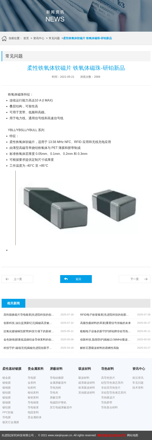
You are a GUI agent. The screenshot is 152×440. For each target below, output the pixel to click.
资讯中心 (38, 38)
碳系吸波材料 (86, 382)
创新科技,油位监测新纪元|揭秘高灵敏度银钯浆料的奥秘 (38, 323)
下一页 (134, 279)
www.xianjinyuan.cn (60, 435)
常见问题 (54, 38)
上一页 (18, 279)
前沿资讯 (137, 377)
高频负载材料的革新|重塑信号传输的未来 (105, 323)
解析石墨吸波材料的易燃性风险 (99, 347)
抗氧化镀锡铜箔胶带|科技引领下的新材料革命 (32, 331)
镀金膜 (6, 377)
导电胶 (32, 377)
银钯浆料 (33, 397)
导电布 (54, 392)
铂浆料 (32, 387)
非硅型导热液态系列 (113, 392)
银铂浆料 (33, 392)
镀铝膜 (6, 407)
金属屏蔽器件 (58, 382)
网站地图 (132, 435)
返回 (78, 279)
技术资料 (137, 387)
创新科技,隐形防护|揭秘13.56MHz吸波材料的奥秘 (110, 339)
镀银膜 (6, 382)
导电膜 (6, 417)
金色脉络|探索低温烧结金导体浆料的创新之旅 (32, 339)
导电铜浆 (33, 402)
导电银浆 (33, 407)
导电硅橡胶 (57, 377)
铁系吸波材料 (86, 387)
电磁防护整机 (58, 402)
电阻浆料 (33, 412)
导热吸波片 (108, 397)
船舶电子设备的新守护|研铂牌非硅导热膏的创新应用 (112, 331)
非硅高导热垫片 (111, 387)
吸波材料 (83, 377)
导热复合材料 (109, 407)
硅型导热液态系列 (112, 382)
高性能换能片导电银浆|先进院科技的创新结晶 (32, 314)
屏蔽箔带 (55, 397)
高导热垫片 (108, 377)
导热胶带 (106, 402)
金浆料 (32, 382)
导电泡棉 (55, 387)
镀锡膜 (6, 402)
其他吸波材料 (86, 392)
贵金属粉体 (35, 417)
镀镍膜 (6, 397)
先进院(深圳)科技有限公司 (18, 435)
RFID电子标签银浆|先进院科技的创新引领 (106, 314)
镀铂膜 (6, 392)
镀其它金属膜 (10, 422)
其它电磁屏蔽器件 (61, 407)
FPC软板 (7, 412)
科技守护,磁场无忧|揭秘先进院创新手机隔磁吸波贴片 (36, 347)
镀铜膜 (6, 387)
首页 (26, 38)
